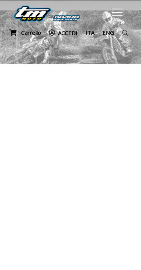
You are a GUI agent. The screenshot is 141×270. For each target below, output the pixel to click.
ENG (108, 32)
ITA (89, 32)
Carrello (25, 32)
